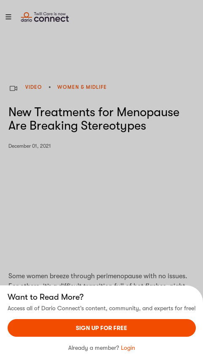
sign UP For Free (101, 328)
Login (128, 347)
